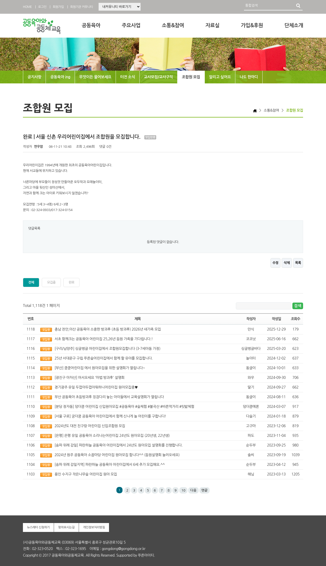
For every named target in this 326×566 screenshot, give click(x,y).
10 (183, 490)
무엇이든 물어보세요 (95, 77)
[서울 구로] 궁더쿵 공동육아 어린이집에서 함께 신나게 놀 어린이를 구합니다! (110, 416)
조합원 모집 (191, 77)
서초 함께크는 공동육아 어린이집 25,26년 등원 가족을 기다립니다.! (104, 339)
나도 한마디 (249, 77)
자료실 (213, 25)
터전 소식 (127, 77)
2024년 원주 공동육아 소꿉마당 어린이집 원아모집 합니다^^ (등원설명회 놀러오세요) (117, 455)
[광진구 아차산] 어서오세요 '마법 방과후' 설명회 (89, 377)
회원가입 (58, 6)
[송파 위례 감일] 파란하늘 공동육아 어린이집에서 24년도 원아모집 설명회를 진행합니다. (119, 445)
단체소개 (293, 25)
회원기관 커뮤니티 (81, 6)
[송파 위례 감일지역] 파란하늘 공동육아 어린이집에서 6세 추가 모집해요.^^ (110, 464)
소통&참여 (173, 25)
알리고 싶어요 (220, 77)
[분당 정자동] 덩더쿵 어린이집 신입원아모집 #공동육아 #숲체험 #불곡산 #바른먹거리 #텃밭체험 (124, 406)
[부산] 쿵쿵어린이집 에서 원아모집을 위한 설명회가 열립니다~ (100, 368)
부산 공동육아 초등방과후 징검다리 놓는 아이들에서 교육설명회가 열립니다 (109, 397)
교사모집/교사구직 (158, 77)
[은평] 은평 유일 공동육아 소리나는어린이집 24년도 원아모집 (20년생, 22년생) (112, 435)
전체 (31, 282)
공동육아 (91, 25)
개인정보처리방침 (94, 527)
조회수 (295, 319)
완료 (71, 282)
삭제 (287, 262)
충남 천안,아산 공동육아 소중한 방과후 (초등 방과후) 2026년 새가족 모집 (108, 329)
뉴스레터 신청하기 (38, 527)
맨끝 (204, 490)
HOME (27, 6)
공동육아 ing (60, 77)
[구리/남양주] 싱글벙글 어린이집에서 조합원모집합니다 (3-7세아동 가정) (107, 348)
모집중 (51, 282)
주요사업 (131, 25)
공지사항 (34, 77)
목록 (298, 262)
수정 (275, 262)
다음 (193, 490)
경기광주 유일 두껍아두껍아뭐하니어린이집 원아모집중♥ (96, 387)
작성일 (276, 319)
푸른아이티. (146, 555)
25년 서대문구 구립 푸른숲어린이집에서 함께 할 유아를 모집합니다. (104, 358)
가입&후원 (252, 25)
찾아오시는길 (66, 527)
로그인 (42, 6)
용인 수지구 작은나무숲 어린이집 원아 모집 (86, 474)
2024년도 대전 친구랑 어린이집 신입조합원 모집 (90, 426)
